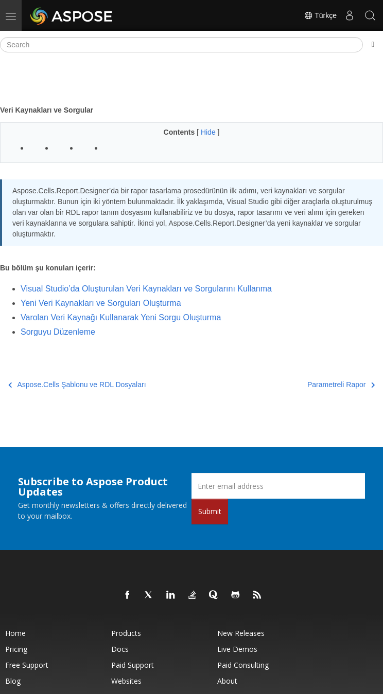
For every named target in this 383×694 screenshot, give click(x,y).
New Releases (241, 633)
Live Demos (237, 649)
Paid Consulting (243, 665)
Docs (120, 649)
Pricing (16, 649)
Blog (13, 681)
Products (126, 633)
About (227, 681)
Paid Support (132, 665)
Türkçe (320, 15)
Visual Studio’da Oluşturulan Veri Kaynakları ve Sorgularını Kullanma (146, 288)
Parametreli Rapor (341, 384)
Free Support (26, 665)
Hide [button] (209, 132)
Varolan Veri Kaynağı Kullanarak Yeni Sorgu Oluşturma (121, 317)
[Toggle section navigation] (373, 45)
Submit (209, 511)
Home (15, 633)
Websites (126, 681)
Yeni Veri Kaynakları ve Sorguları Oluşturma (101, 303)
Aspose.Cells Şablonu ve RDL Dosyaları (77, 384)
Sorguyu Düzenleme (58, 331)
